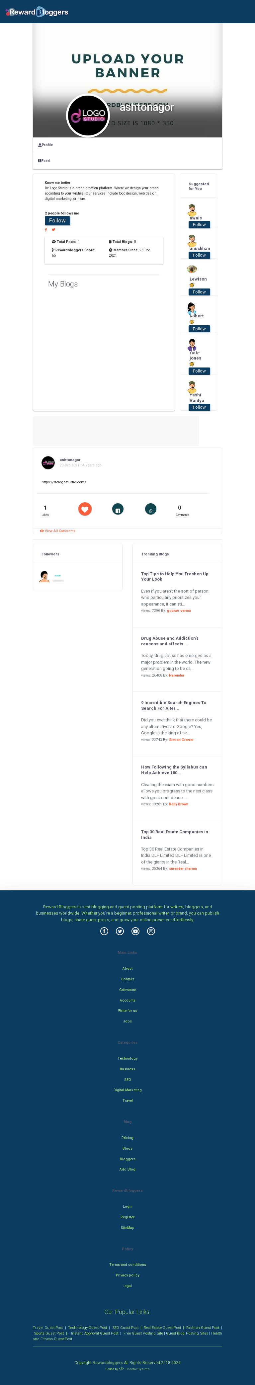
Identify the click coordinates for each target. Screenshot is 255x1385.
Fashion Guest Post (202, 1327)
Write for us (127, 1011)
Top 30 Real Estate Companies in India (174, 834)
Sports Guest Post (49, 1333)
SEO (127, 1080)
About (127, 968)
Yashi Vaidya (196, 397)
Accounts (127, 1000)
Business (127, 1069)
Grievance (127, 990)
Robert (196, 319)
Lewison (196, 282)
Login (127, 1206)
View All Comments (57, 531)
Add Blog (127, 1169)
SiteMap (127, 1228)
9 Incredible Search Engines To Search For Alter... (173, 705)
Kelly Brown (178, 804)
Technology (127, 1058)
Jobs (127, 1021)
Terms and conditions (127, 1265)
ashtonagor (70, 459)
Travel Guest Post (48, 1327)
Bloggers (127, 1159)
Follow (57, 220)
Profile (45, 145)
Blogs (127, 1148)
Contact (127, 979)
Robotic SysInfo (134, 1369)
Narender (176, 675)
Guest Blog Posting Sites (187, 1333)
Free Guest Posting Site (143, 1333)
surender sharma (183, 868)
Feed (44, 161)
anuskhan (196, 248)
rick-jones (195, 358)
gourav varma (179, 611)
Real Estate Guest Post (162, 1327)
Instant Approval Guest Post (94, 1333)
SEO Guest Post (125, 1327)
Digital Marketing (128, 1090)
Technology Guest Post (87, 1327)
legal (128, 1286)
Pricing (127, 1138)
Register (127, 1217)
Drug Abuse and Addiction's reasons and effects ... (170, 641)
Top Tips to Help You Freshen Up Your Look (175, 576)
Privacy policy (127, 1275)
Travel (128, 1101)
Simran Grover (181, 740)
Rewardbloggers (108, 1362)
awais (196, 217)
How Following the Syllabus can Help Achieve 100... (174, 770)
